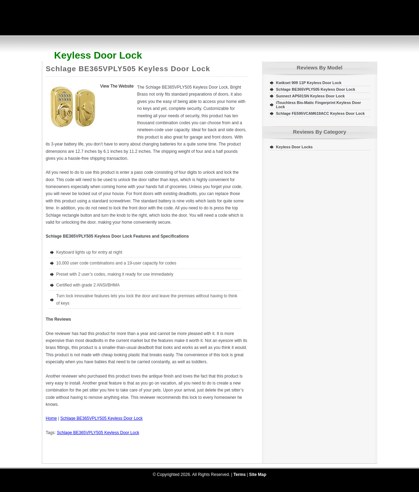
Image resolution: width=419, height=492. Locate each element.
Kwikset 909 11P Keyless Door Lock (309, 83)
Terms (239, 474)
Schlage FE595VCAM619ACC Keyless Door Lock (320, 113)
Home (51, 418)
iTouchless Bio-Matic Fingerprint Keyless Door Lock (318, 104)
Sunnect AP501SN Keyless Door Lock (310, 96)
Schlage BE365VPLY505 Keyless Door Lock (128, 69)
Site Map (257, 474)
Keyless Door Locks (294, 147)
